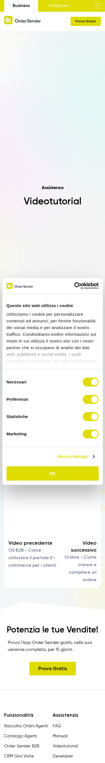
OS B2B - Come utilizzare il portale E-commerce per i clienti (32, 557)
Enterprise (59, 6)
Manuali (60, 736)
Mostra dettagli (72, 456)
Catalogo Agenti (20, 736)
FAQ (57, 726)
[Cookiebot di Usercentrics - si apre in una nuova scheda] (75, 285)
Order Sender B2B (21, 746)
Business (21, 5)
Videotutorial (65, 746)
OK (52, 473)
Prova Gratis (85, 21)
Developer (63, 756)
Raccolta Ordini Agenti (26, 726)
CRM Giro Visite (19, 756)
